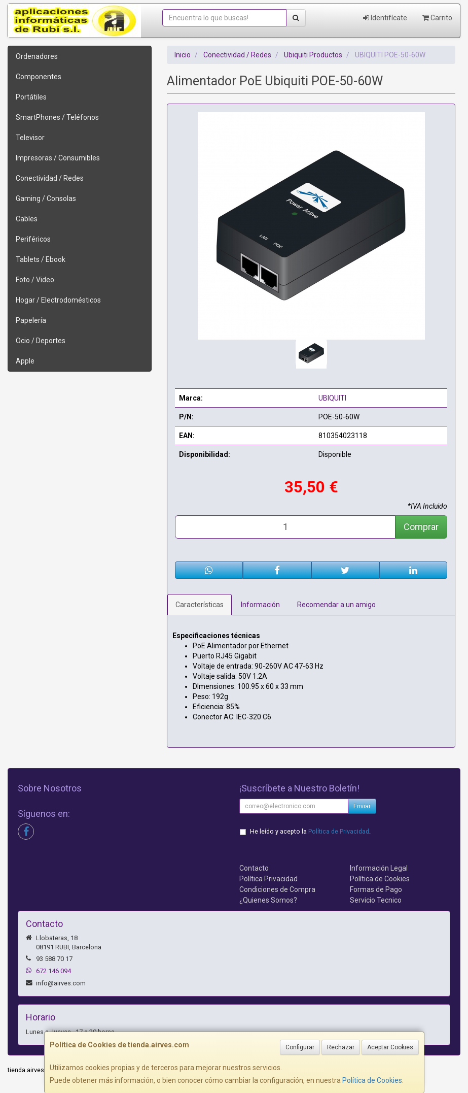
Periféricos (33, 239)
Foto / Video (35, 280)
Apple (25, 361)
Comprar (421, 526)
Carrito (437, 18)
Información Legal (379, 868)
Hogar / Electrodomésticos (58, 300)
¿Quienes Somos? (268, 900)
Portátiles (31, 97)
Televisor (30, 138)
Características (199, 605)
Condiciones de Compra (277, 889)
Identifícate (385, 18)
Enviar (362, 806)
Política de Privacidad (338, 831)
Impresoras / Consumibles (58, 158)
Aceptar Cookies (390, 1047)
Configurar (299, 1047)
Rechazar (340, 1047)
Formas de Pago (376, 889)
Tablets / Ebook (40, 259)
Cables (27, 219)
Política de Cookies (372, 1080)
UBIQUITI (332, 398)
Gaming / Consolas (46, 198)
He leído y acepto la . (310, 831)
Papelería (31, 320)
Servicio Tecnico (376, 900)
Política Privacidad (268, 879)
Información (260, 605)
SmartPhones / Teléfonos (57, 117)
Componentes (38, 77)
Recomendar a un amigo (336, 605)
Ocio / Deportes (40, 341)
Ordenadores (37, 56)
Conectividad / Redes (50, 178)
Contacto (254, 868)
